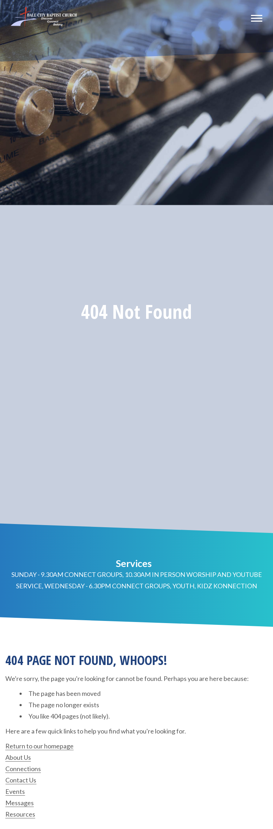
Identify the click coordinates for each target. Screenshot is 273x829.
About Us (18, 757)
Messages (19, 803)
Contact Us (20, 780)
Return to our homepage (39, 746)
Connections (23, 769)
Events (15, 791)
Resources (20, 814)
